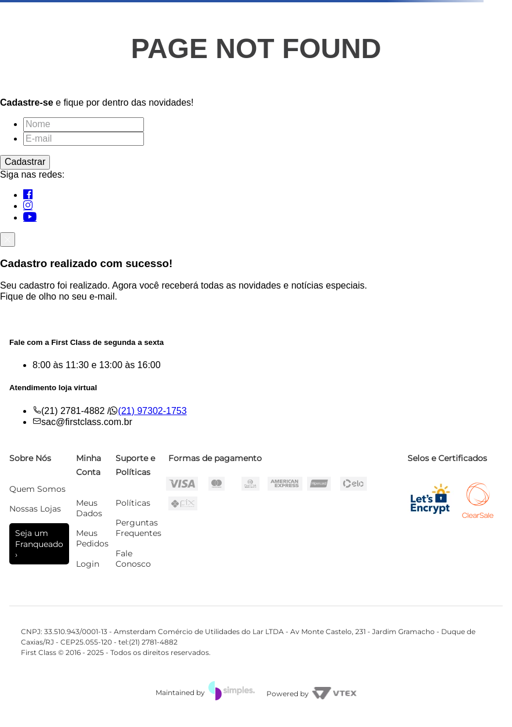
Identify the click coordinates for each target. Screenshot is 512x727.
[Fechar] (7, 239)
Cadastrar (25, 162)
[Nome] (83, 124)
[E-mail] (83, 139)
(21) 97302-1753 (152, 411)
